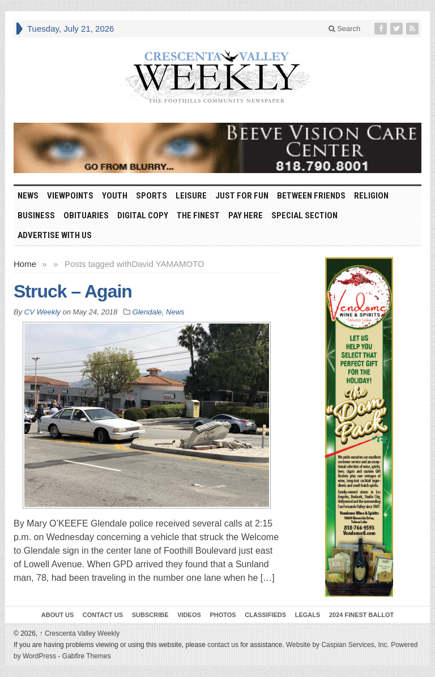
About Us (57, 614)
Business (36, 215)
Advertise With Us (55, 235)
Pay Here (245, 215)
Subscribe (150, 614)
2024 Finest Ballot (361, 614)
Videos (189, 614)
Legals (308, 614)
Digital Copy (142, 215)
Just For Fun (241, 196)
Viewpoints (70, 196)
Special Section (304, 215)
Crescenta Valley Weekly (80, 633)
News (28, 196)
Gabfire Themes (86, 656)
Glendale (147, 312)
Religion (371, 196)
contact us (222, 645)
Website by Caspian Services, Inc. (337, 645)
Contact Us (103, 614)
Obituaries (86, 215)
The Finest (198, 215)
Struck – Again (73, 291)
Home (25, 264)
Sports (151, 196)
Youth (114, 196)
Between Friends (311, 196)
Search (345, 28)
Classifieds (265, 614)
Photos (223, 614)
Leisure (191, 196)
